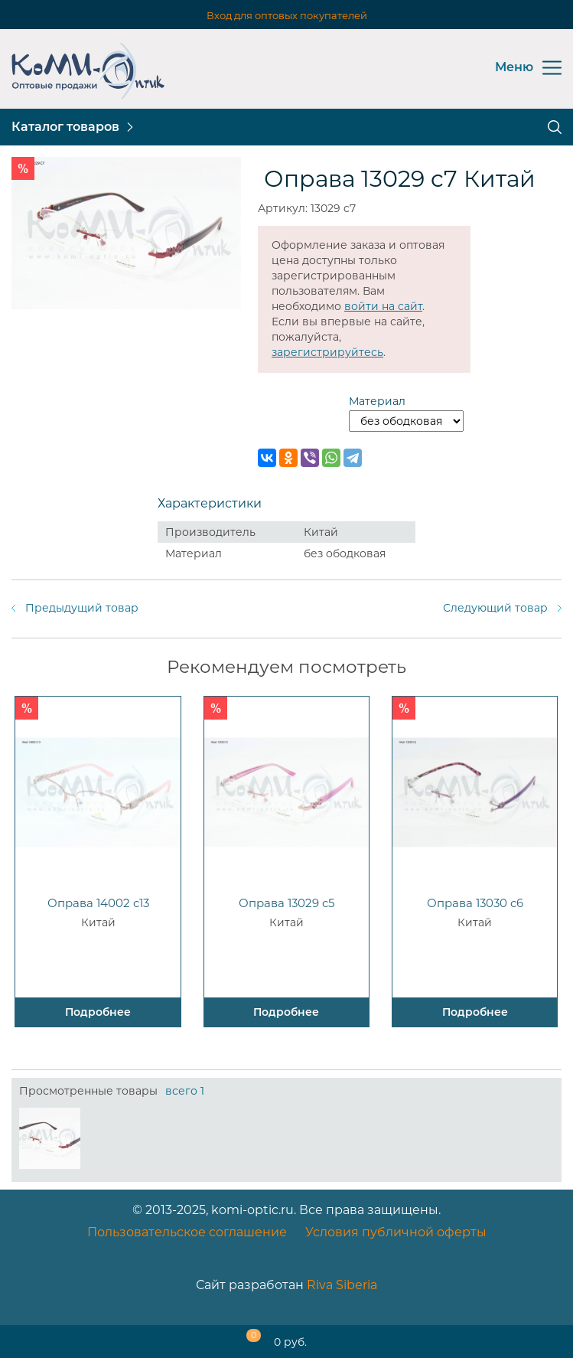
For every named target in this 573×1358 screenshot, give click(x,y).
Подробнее (98, 1012)
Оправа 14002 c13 (98, 903)
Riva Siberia (342, 1285)
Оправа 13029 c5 (286, 903)
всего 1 (184, 1091)
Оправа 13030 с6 (475, 903)
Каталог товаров (65, 126)
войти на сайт (383, 306)
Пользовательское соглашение (187, 1232)
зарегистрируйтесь (327, 352)
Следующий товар (495, 608)
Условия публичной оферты (396, 1232)
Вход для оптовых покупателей (287, 15)
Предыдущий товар (81, 608)
